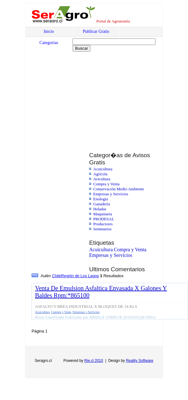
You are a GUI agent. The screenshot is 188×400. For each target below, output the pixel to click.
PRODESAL (103, 219)
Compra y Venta (106, 184)
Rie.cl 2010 (93, 360)
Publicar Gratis (96, 31)
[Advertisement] (79, 98)
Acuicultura (102, 169)
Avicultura (101, 179)
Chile (56, 275)
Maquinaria (102, 214)
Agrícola (100, 174)
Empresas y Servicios (110, 194)
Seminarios (102, 229)
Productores (103, 224)
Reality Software (139, 360)
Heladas (99, 209)
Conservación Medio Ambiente (118, 189)
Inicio (49, 31)
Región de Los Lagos (80, 275)
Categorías (48, 42)
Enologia (100, 199)
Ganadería (101, 204)
